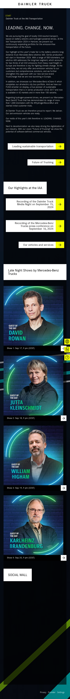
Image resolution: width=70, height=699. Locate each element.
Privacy (43, 692)
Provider (51, 692)
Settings (61, 692)
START (8, 16)
